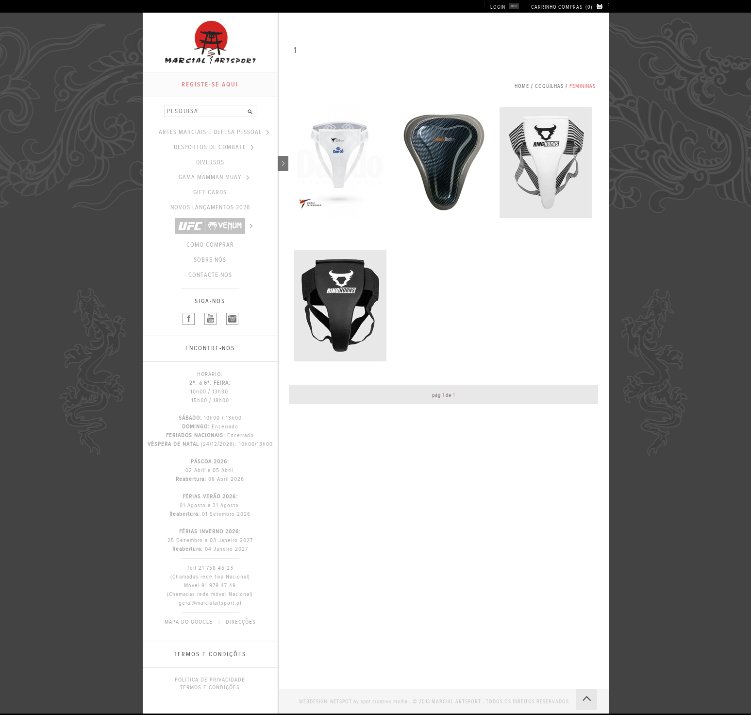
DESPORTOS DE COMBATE (213, 147)
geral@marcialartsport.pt (210, 602)
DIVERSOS (237, 162)
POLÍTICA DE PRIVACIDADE (210, 679)
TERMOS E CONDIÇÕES (210, 687)
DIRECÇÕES (241, 621)
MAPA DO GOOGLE (189, 621)
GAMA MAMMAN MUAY (214, 177)
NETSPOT (341, 701)
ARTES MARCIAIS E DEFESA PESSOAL (214, 132)
